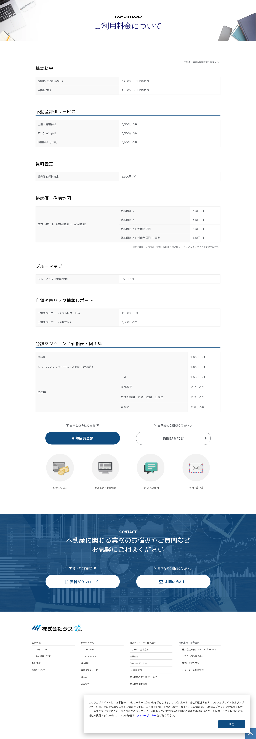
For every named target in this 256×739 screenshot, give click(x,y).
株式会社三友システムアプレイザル (199, 649)
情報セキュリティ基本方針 (142, 642)
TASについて (42, 649)
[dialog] (167, 714)
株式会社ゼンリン (190, 663)
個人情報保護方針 (138, 684)
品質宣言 (134, 656)
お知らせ (85, 684)
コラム (84, 677)
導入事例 (85, 663)
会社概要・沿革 (43, 656)
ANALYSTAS (90, 656)
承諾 (231, 724)
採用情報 (36, 663)
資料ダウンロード (84, 581)
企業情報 (36, 642)
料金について (60, 487)
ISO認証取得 (136, 670)
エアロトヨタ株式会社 (193, 656)
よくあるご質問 (151, 487)
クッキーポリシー (147, 715)
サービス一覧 (87, 642)
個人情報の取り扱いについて (144, 677)
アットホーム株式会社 (193, 670)
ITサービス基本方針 (139, 649)
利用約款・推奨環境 (105, 487)
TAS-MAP (89, 649)
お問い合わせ (173, 438)
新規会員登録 (82, 438)
